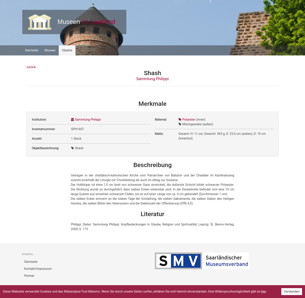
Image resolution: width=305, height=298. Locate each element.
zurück (31, 67)
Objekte (67, 50)
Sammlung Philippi (152, 78)
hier (263, 291)
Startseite (31, 50)
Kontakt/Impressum (38, 269)
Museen (50, 50)
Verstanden (292, 291)
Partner (29, 276)
